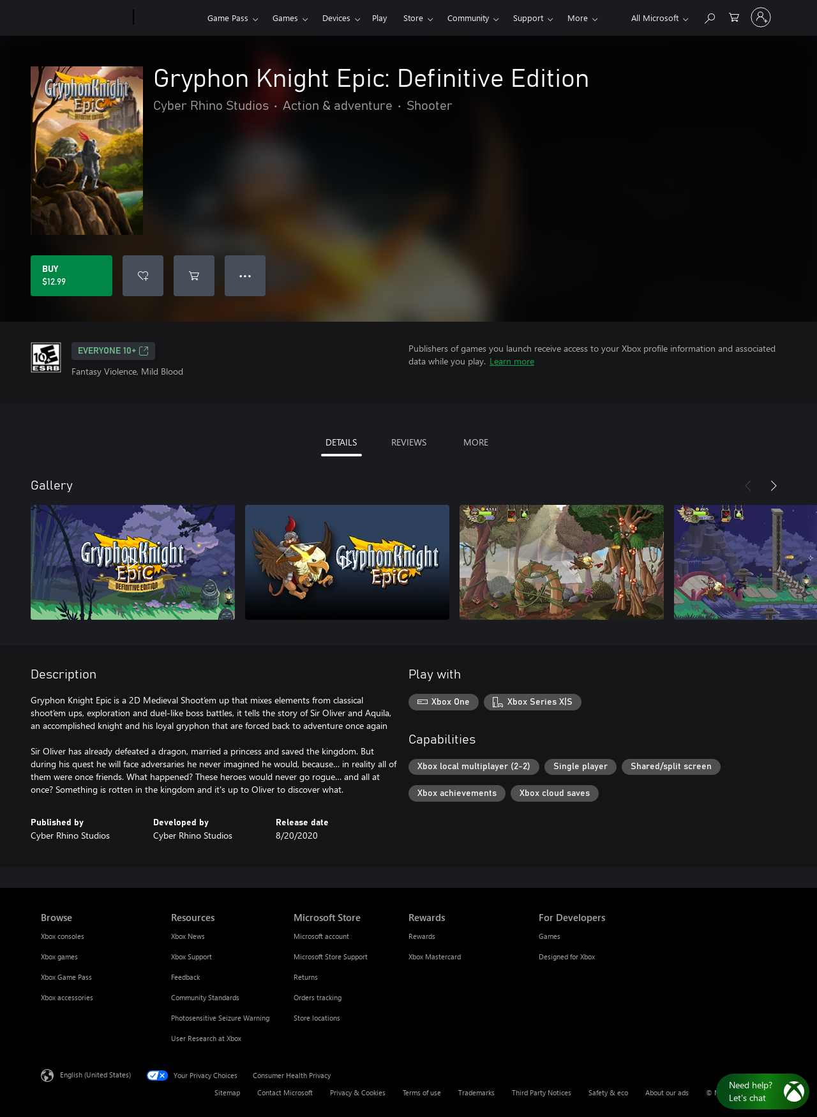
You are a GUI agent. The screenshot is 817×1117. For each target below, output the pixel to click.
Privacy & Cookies (358, 1092)
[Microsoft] (84, 18)
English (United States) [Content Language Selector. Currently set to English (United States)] (95, 1074)
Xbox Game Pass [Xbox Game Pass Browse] (66, 977)
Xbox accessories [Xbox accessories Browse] (67, 997)
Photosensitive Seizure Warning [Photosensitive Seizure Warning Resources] (220, 1018)
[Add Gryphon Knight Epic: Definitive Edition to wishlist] (143, 275)
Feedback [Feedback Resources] (185, 977)
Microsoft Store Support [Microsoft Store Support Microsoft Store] (331, 956)
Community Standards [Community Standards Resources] (205, 997)
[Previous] (748, 486)
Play (379, 17)
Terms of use (422, 1092)
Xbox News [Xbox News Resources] (188, 936)
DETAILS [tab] (341, 442)
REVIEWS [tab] (408, 442)
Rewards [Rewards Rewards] (421, 936)
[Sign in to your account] (761, 17)
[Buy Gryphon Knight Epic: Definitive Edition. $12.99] (71, 275)
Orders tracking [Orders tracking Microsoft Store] (317, 997)
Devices (336, 17)
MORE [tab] (475, 442)
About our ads (667, 1092)
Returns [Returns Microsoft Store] (306, 977)
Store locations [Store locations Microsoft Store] (317, 1018)
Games (285, 17)
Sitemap (227, 1092)
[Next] (773, 486)
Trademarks (476, 1092)
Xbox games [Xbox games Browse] (59, 956)
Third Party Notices (541, 1092)
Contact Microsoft (285, 1092)
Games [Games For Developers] (549, 936)
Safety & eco (608, 1092)
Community (468, 17)
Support (528, 17)
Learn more (512, 361)
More (577, 17)
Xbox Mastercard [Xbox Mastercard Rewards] (434, 956)
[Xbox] (169, 18)
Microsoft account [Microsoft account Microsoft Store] (321, 936)
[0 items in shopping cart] (734, 16)
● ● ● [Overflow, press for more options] (245, 275)
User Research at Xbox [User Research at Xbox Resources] (206, 1038)
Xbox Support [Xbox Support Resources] (191, 956)
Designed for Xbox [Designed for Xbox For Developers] (567, 956)
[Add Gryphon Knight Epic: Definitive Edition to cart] (194, 275)
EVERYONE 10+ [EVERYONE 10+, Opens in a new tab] (113, 351)
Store (413, 17)
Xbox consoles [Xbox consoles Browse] (62, 936)
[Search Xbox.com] (709, 16)
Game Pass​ (227, 17)
